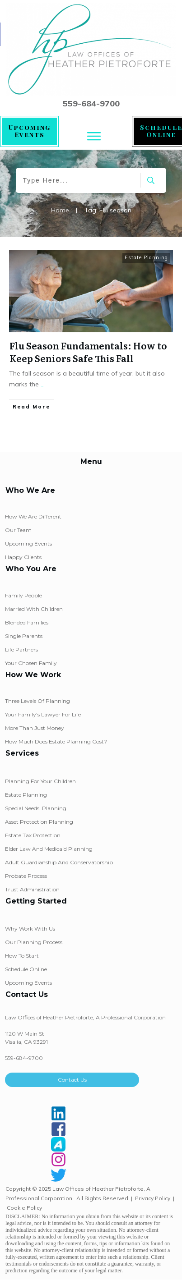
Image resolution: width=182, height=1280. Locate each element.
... (43, 384)
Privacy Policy (152, 1198)
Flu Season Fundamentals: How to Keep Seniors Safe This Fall (88, 352)
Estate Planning (146, 257)
